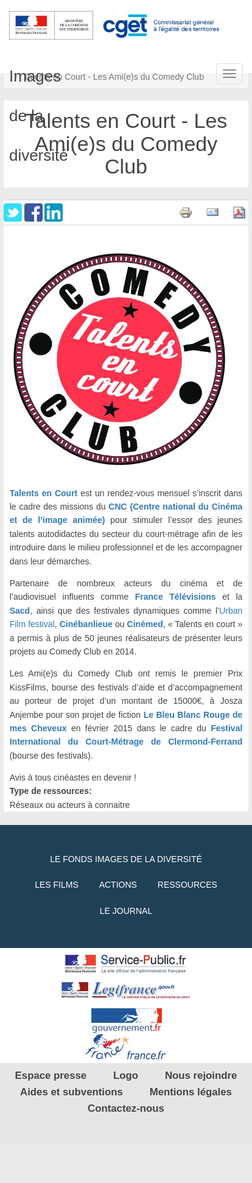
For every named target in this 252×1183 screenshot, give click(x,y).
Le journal (126, 911)
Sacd (20, 611)
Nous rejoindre (201, 1075)
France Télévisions (175, 597)
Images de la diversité (35, 72)
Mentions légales (191, 1092)
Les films (57, 885)
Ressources (187, 885)
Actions (118, 885)
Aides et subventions (71, 1092)
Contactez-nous (126, 1108)
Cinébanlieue (86, 624)
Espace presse (51, 1075)
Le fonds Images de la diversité (126, 859)
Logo (125, 1075)
